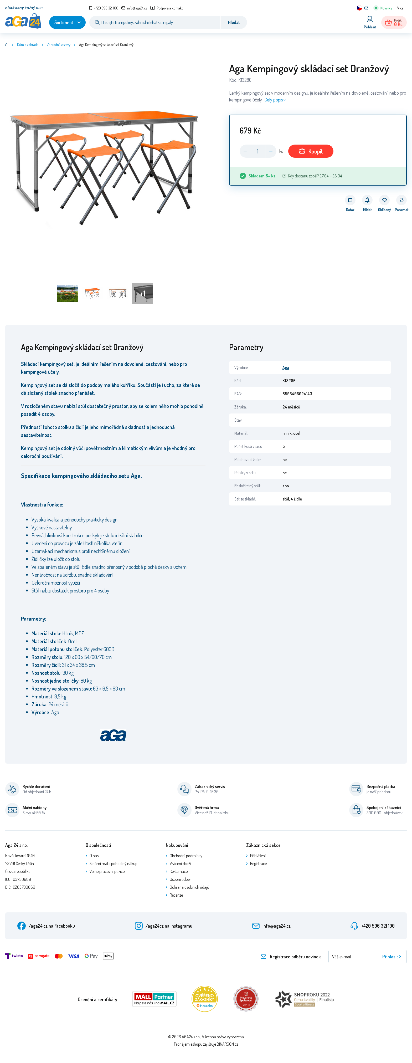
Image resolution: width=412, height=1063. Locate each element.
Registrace (258, 863)
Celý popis (274, 100)
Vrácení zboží (180, 863)
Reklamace (179, 871)
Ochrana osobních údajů (189, 887)
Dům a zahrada (27, 44)
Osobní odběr (180, 879)
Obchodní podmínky (186, 855)
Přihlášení (258, 855)
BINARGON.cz (227, 1044)
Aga (285, 367)
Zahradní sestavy (58, 44)
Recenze (176, 895)
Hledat (234, 22)
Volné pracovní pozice (107, 871)
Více (400, 8)
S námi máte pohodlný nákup (113, 863)
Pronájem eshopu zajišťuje (195, 1044)
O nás (94, 855)
